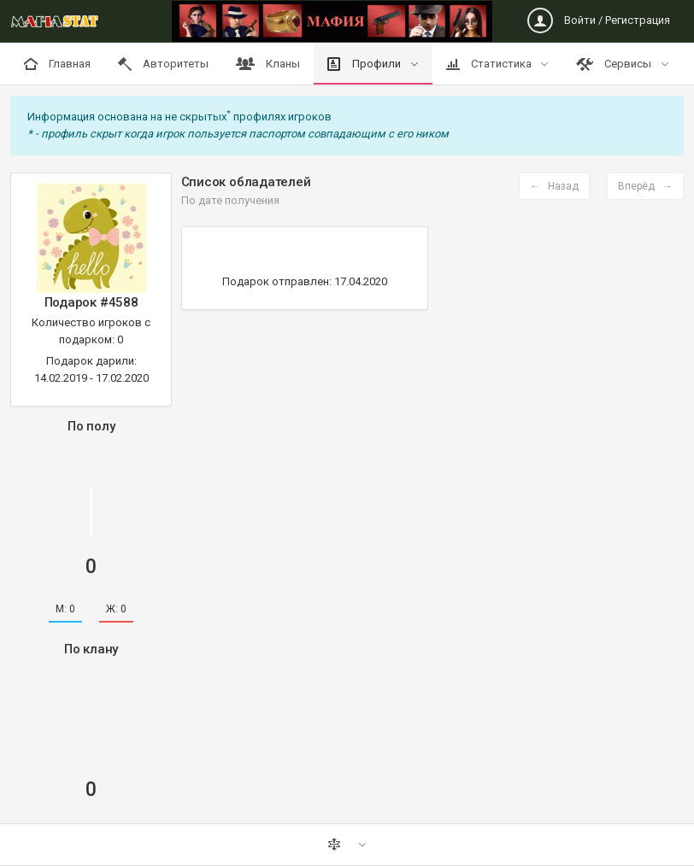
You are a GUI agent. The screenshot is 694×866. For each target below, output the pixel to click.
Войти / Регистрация (598, 20)
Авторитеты (163, 64)
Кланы (268, 64)
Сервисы (615, 64)
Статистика (490, 64)
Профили (365, 64)
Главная (57, 64)
